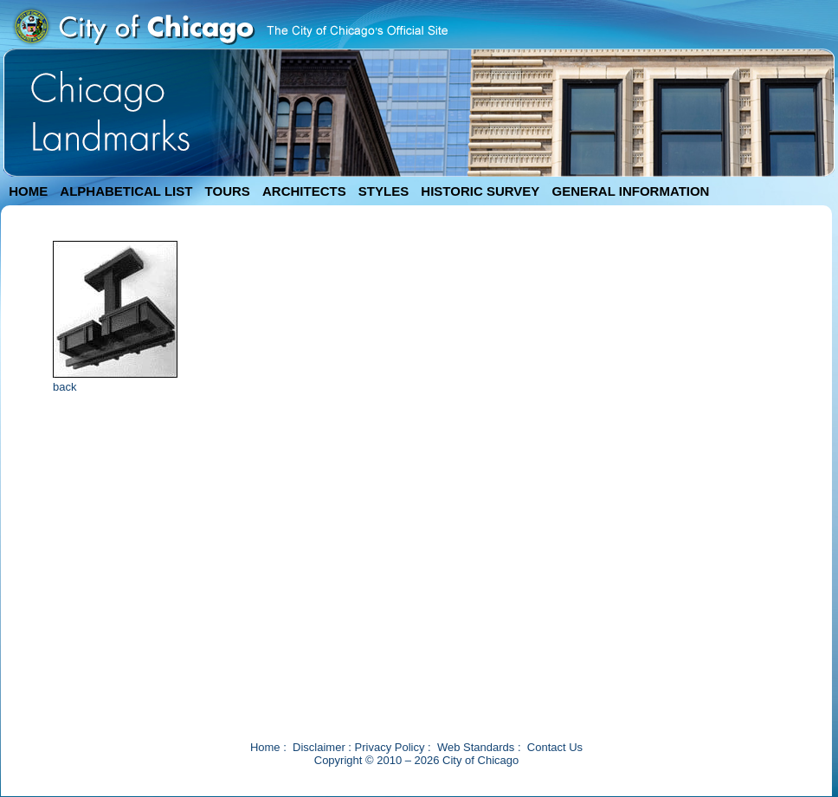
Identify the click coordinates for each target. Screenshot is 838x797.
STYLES (383, 191)
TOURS (227, 191)
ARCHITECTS (304, 191)
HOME (28, 191)
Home (265, 747)
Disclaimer (319, 747)
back (64, 386)
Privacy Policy (390, 747)
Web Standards (475, 747)
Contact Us (555, 747)
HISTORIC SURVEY (480, 191)
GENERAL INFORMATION (631, 191)
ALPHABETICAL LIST (126, 191)
